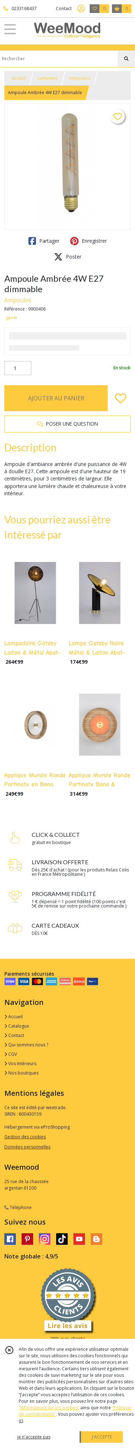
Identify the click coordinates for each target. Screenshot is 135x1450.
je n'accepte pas (33, 1437)
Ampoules (79, 78)
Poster (67, 256)
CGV (10, 1054)
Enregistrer (88, 241)
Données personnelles (27, 1147)
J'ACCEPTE (102, 1437)
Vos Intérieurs (20, 1063)
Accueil (19, 78)
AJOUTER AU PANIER (56, 398)
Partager (43, 241)
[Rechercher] (126, 58)
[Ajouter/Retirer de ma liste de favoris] (120, 398)
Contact (64, 8)
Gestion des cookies (25, 1137)
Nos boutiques (21, 1073)
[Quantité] (17, 368)
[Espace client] (81, 8)
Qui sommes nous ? (26, 1045)
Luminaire (47, 78)
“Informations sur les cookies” (49, 1408)
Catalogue (16, 1026)
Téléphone (18, 1207)
